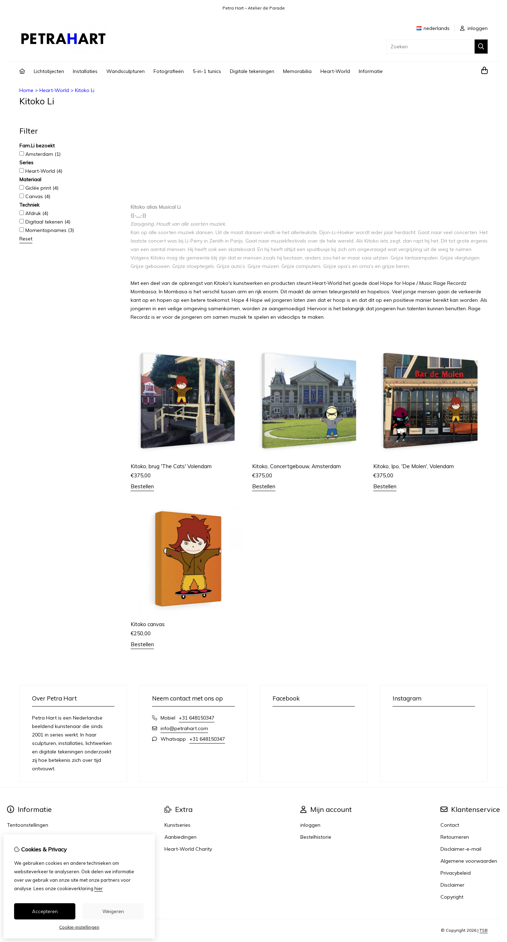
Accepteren (45, 911)
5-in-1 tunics (207, 71)
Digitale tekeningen (252, 71)
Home (26, 90)
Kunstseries (177, 825)
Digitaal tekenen (44, 222)
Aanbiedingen (180, 837)
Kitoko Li (84, 90)
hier (98, 888)
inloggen (474, 28)
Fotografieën (169, 71)
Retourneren (454, 837)
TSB (484, 930)
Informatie (371, 71)
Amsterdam (40, 154)
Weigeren (113, 911)
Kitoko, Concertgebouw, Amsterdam (296, 466)
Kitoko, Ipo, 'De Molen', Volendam (413, 466)
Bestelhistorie (315, 837)
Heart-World (335, 71)
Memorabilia (297, 71)
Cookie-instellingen (79, 927)
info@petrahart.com (184, 728)
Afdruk (33, 213)
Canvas (34, 196)
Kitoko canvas (148, 624)
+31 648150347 (196, 718)
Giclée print (38, 188)
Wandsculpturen (125, 71)
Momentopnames (46, 230)
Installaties (85, 71)
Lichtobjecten (49, 71)
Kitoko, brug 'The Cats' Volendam (171, 466)
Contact (449, 825)
